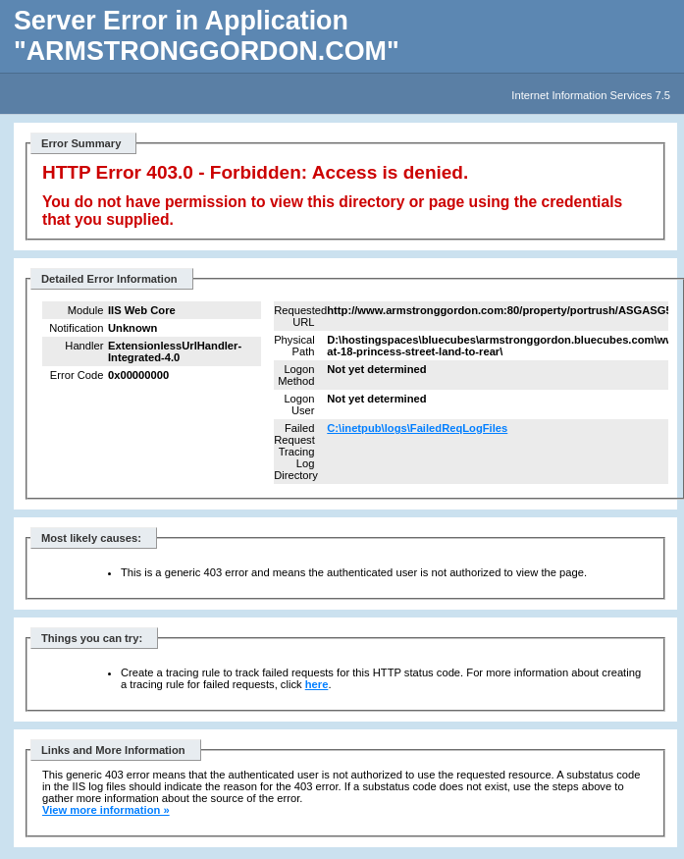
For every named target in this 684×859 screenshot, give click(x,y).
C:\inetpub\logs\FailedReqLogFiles (417, 428)
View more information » (106, 810)
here (317, 684)
